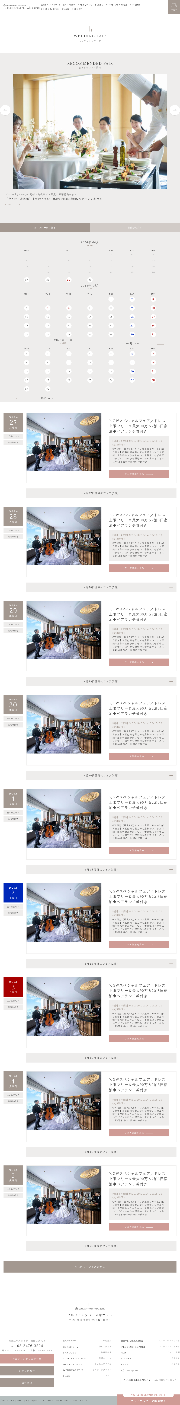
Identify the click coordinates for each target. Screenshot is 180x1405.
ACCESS (126, 1358)
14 (90, 317)
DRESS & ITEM (50, 9)
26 (47, 334)
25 (26, 334)
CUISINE (135, 5)
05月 (47, 398)
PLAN (65, 9)
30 (90, 280)
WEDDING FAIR (50, 5)
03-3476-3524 (30, 1345)
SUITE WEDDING (116, 5)
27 (26, 280)
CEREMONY (85, 5)
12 (47, 317)
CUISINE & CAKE (74, 1358)
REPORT (77, 9)
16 (132, 316)
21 (90, 325)
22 (111, 325)
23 (132, 325)
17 (153, 316)
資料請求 (27, 1382)
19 (47, 325)
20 (69, 325)
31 (153, 334)
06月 (132, 343)
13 (69, 317)
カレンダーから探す (45, 227)
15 (111, 317)
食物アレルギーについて (58, 1400)
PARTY (99, 5)
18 (26, 325)
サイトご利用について (34, 1400)
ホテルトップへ (80, 1400)
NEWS (124, 1364)
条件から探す (135, 227)
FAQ (123, 1352)
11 (26, 317)
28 (47, 280)
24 (153, 325)
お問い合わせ (27, 1370)
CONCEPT (69, 5)
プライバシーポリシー (10, 1400)
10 (153, 307)
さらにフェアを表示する (90, 1267)
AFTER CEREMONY (150, 1380)
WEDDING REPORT (133, 1347)
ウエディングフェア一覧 (26, 1359)
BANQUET (69, 1352)
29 (69, 279)
